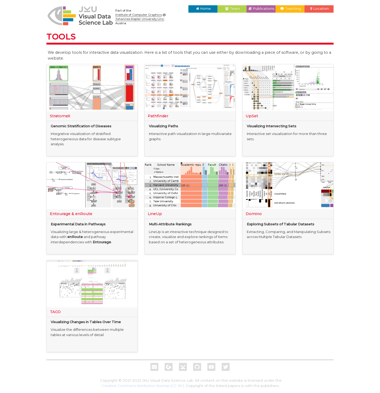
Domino (254, 213)
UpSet (252, 116)
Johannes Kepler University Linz (139, 19)
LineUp (155, 213)
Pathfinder (158, 116)
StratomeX (60, 116)
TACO (55, 311)
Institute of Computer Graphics (138, 15)
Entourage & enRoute (71, 213)
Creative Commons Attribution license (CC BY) (143, 386)
